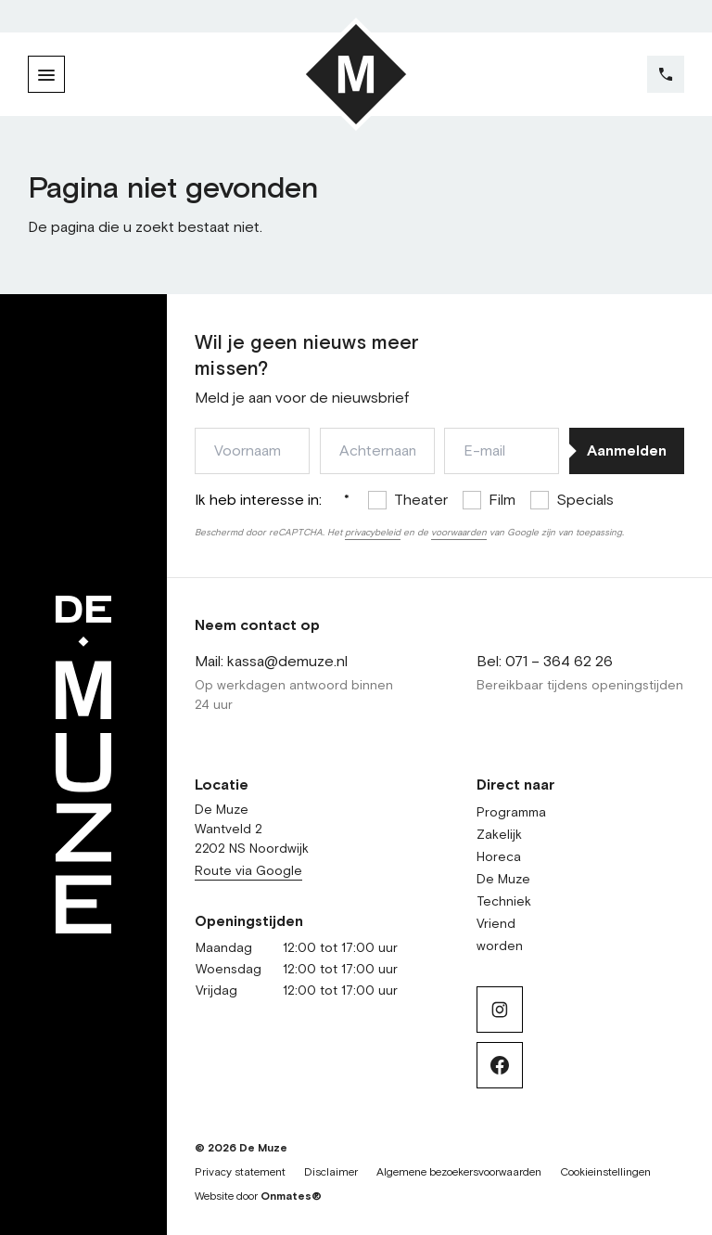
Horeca (499, 857)
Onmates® (291, 1197)
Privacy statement (240, 1172)
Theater (421, 500)
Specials (585, 500)
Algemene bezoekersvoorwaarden (458, 1172)
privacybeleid (372, 532)
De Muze (503, 879)
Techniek (504, 901)
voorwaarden (459, 532)
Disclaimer (331, 1172)
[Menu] (46, 74)
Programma (511, 812)
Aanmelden (627, 451)
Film (502, 500)
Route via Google (248, 871)
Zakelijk (499, 835)
